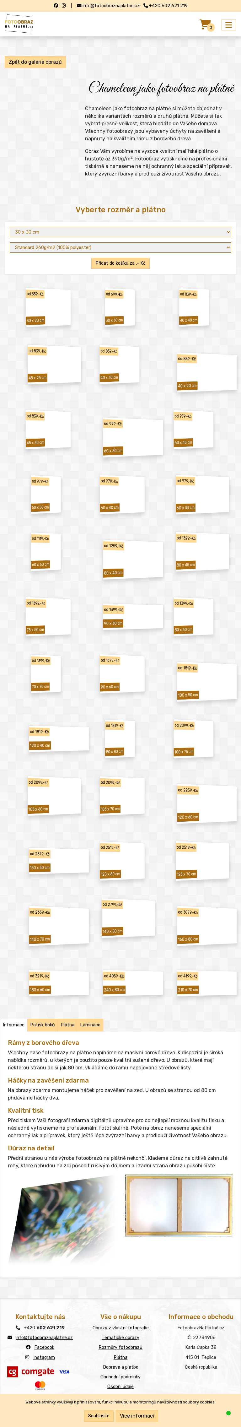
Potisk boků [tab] (42, 1025)
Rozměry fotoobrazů (120, 1347)
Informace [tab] (13, 1025)
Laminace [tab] (90, 1025)
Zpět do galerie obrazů (35, 62)
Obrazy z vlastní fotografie (121, 1328)
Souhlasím (99, 1416)
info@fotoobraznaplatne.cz (44, 1337)
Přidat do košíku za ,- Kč (120, 263)
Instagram (44, 1357)
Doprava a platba (120, 1367)
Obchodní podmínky (120, 1377)
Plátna (120, 1357)
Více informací (137, 1416)
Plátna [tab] (67, 1025)
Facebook (44, 1347)
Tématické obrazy (120, 1337)
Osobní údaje (120, 1386)
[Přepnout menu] (228, 24)
